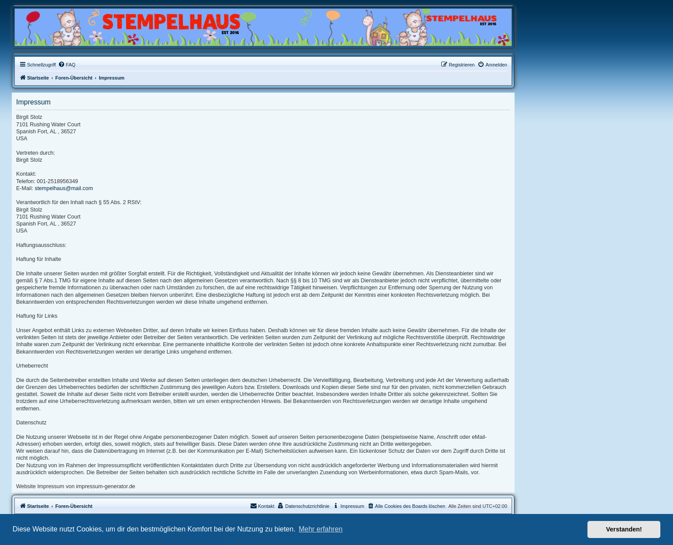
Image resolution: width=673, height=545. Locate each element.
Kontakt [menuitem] (262, 506)
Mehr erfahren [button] (321, 529)
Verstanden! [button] (624, 529)
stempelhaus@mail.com (63, 188)
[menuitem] (67, 64)
